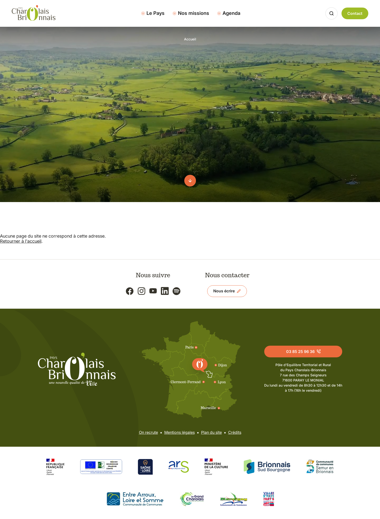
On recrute (148, 432)
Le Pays (153, 13)
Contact (354, 13)
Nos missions (190, 13)
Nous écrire (227, 290)
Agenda (228, 13)
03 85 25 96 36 (303, 351)
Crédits (234, 432)
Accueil (190, 39)
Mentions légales (179, 432)
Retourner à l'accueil (20, 241)
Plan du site (211, 432)
